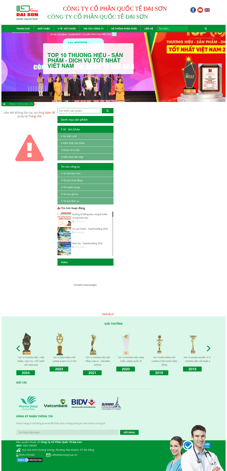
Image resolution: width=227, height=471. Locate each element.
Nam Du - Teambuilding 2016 (87, 243)
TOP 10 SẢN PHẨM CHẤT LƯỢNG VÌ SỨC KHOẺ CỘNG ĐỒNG (164, 361)
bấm (48, 113)
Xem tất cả (108, 313)
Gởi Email (129, 432)
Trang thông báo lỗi (20, 104)
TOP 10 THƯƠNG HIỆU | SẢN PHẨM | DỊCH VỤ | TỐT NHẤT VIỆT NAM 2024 (31, 361)
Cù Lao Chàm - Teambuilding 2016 (90, 228)
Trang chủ (35, 116)
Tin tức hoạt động (71, 208)
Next (209, 348)
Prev (19, 348)
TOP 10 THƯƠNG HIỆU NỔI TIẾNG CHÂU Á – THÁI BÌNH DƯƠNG (97, 361)
